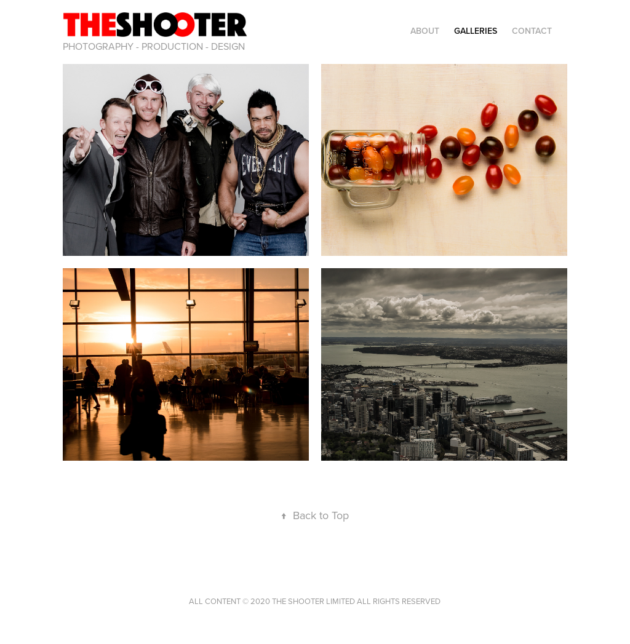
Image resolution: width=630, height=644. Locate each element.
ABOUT (424, 31)
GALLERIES (475, 31)
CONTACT (532, 31)
